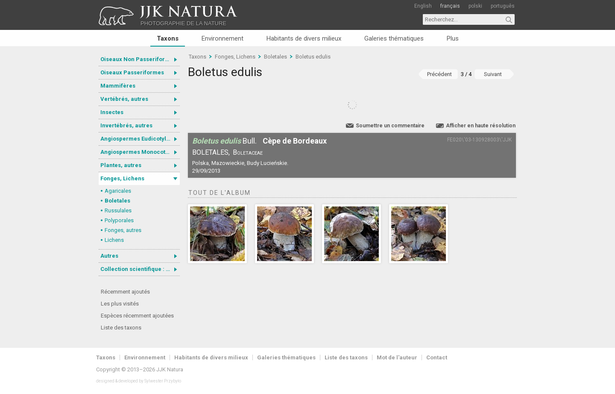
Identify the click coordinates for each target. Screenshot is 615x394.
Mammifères (117, 85)
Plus (453, 38)
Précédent (439, 74)
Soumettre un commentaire (390, 125)
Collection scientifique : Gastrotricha (140, 269)
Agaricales (118, 191)
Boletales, (211, 152)
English (423, 6)
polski (475, 6)
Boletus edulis (313, 56)
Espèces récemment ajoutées (137, 315)
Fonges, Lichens (122, 178)
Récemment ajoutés (125, 291)
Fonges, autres (123, 230)
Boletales (117, 200)
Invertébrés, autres (126, 125)
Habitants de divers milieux (303, 38)
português (503, 6)
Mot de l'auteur (397, 357)
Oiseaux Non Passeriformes (138, 59)
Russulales (118, 210)
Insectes (111, 112)
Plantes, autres (120, 165)
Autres (109, 256)
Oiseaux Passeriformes (132, 72)
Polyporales (119, 220)
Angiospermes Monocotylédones (140, 152)
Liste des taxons (121, 327)
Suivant (493, 74)
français (450, 6)
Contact (436, 357)
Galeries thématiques (394, 38)
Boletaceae (248, 152)
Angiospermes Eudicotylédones (140, 138)
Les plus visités (120, 303)
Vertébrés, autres (124, 99)
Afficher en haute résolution (480, 125)
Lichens (114, 240)
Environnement (222, 38)
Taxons (168, 38)
